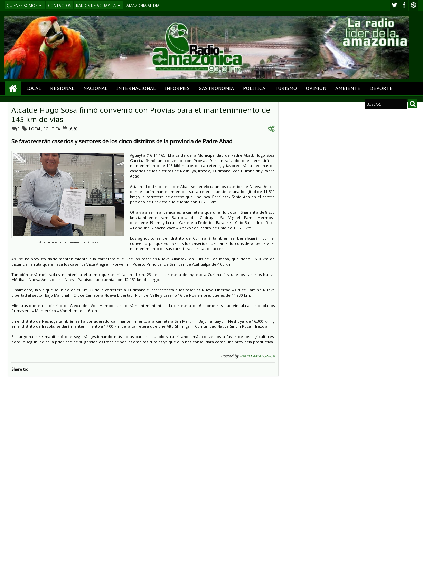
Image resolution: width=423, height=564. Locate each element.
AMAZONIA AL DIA (142, 5)
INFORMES (177, 88)
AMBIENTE (347, 88)
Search (412, 103)
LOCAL (33, 88)
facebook (404, 5)
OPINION (316, 88)
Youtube (413, 5)
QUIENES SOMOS (22, 5)
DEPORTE (381, 88)
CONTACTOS (59, 5)
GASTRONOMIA (216, 88)
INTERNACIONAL (136, 88)
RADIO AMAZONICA (257, 356)
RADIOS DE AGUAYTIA (96, 5)
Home (13, 88)
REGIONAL (62, 88)
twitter (394, 5)
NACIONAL (95, 88)
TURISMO (285, 88)
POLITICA (254, 88)
